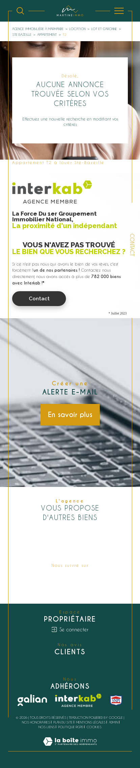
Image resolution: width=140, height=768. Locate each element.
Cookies (94, 727)
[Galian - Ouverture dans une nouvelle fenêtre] (32, 700)
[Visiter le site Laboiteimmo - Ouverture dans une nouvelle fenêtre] (69, 748)
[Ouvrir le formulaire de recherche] (20, 11)
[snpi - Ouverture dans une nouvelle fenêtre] (116, 700)
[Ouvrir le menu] (119, 11)
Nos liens (47, 727)
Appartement (47, 34)
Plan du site (63, 722)
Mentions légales (91, 722)
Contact (132, 245)
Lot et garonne (104, 29)
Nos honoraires (36, 722)
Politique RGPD (70, 727)
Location (77, 29)
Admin (113, 722)
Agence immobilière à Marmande (38, 29)
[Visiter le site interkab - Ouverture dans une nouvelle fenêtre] (78, 700)
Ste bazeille (21, 34)
